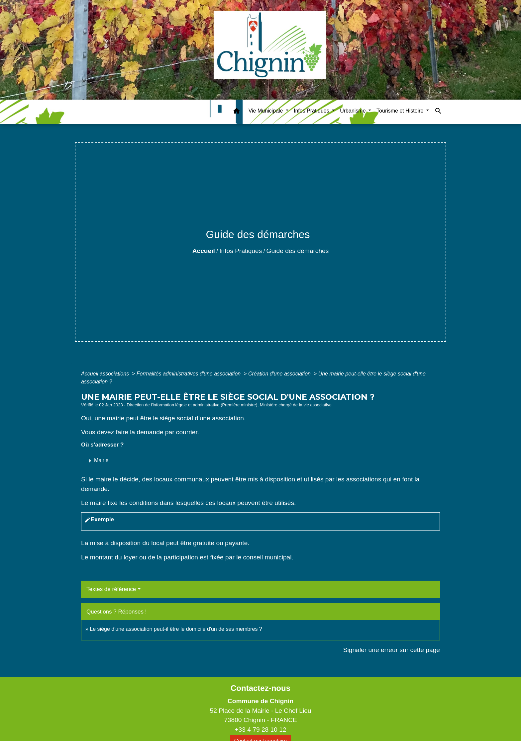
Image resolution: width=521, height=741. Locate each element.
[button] (236, 112)
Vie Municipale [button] (266, 111)
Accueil (203, 250)
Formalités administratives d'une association (189, 373)
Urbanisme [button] (353, 111)
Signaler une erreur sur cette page (391, 649)
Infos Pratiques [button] (312, 111)
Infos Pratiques (240, 250)
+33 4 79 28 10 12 (260, 729)
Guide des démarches (297, 250)
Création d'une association (280, 373)
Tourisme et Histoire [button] (400, 111)
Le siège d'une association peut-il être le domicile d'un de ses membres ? (176, 629)
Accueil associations (106, 373)
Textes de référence (111, 589)
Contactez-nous (260, 688)
